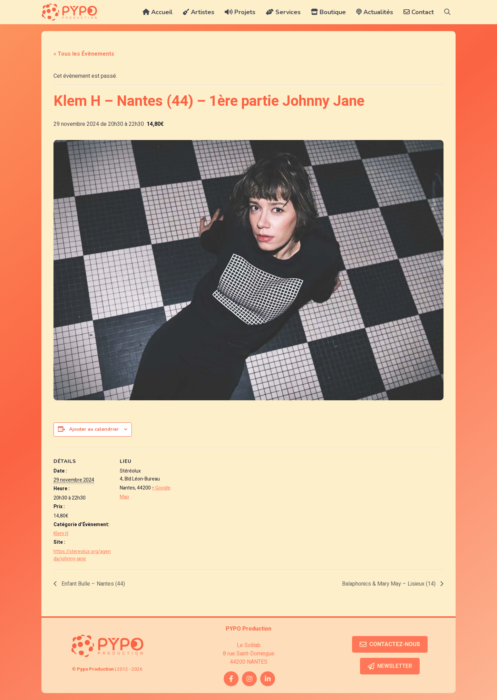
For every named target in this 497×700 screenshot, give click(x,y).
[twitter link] (267, 678)
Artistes (198, 12)
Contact (418, 12)
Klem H (60, 533)
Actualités (374, 12)
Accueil (158, 12)
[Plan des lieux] (222, 495)
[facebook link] (231, 678)
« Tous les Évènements (83, 54)
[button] (447, 12)
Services (283, 12)
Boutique (328, 12)
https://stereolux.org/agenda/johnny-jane (82, 555)
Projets (240, 12)
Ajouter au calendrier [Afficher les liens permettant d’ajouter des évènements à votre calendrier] (94, 429)
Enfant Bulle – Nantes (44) (92, 584)
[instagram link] (249, 678)
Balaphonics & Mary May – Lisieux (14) (389, 584)
